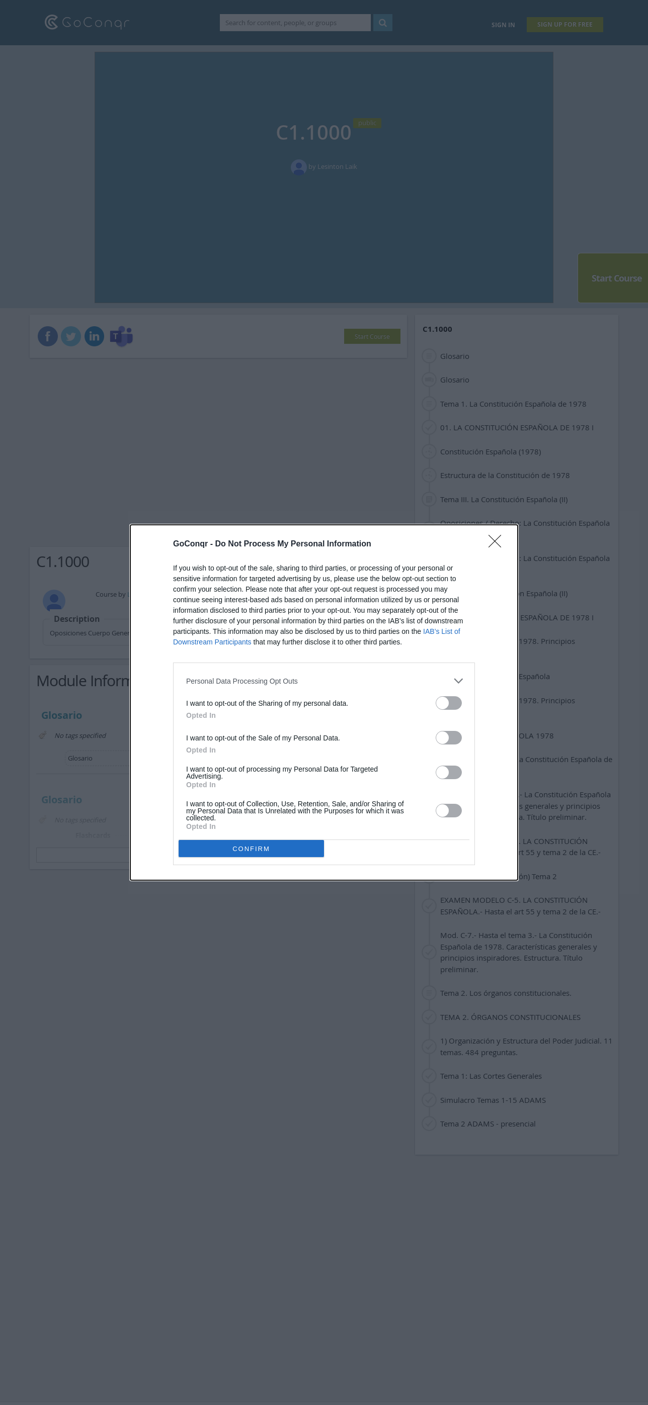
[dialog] (324, 702)
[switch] (449, 703)
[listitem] (324, 681)
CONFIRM (251, 849)
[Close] (498, 544)
